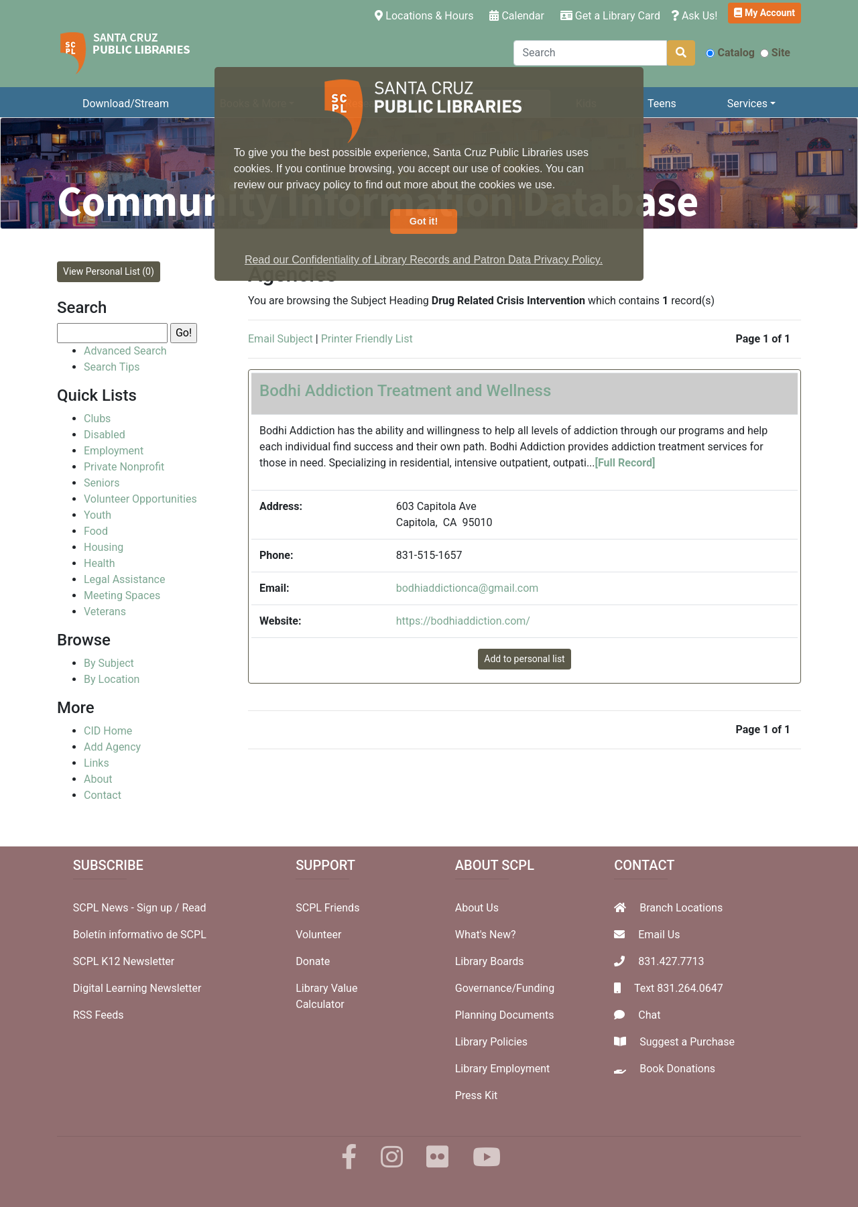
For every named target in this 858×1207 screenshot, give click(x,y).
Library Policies (491, 1041)
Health (99, 563)
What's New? (485, 934)
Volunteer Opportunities (140, 499)
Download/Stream (125, 103)
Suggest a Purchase (687, 1041)
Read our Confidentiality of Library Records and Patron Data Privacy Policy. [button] (424, 259)
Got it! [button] (424, 221)
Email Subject (280, 338)
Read (194, 907)
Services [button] (747, 103)
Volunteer (318, 934)
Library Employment (502, 1068)
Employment (113, 450)
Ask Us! (694, 15)
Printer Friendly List (367, 338)
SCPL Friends (327, 907)
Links (96, 763)
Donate (313, 961)
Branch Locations (681, 907)
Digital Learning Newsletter (137, 988)
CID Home (108, 730)
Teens (662, 103)
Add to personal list (524, 658)
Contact (102, 795)
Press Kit (476, 1095)
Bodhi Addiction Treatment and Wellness (405, 390)
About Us (477, 907)
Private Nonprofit (124, 466)
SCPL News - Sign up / (127, 907)
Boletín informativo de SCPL (139, 934)
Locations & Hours (427, 14)
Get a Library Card (610, 15)
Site (775, 52)
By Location (111, 679)
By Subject (109, 663)
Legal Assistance (124, 579)
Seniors (102, 483)
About (98, 779)
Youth (97, 515)
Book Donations (677, 1068)
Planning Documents (504, 1015)
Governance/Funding (504, 988)
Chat (649, 1015)
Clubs (97, 418)
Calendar (516, 15)
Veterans (105, 611)
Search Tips (111, 367)
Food (96, 531)
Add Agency (112, 747)
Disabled (104, 434)
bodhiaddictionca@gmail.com (467, 588)
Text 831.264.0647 (678, 988)
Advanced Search (125, 350)
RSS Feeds (98, 1015)
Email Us (659, 934)
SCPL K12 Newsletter (124, 961)
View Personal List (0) (108, 271)
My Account (764, 12)
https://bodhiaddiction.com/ (463, 621)
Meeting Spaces (122, 595)
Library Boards (489, 961)
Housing (103, 547)
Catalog (730, 52)
